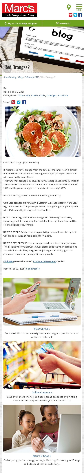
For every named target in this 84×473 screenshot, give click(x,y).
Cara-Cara (24, 95)
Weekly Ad (64, 23)
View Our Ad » (42, 329)
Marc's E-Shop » (42, 456)
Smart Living (9, 77)
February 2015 (31, 77)
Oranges (52, 95)
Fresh (34, 95)
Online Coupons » (42, 392)
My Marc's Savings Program (22, 23)
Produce (63, 95)
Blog (20, 77)
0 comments (33, 268)
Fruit (42, 95)
